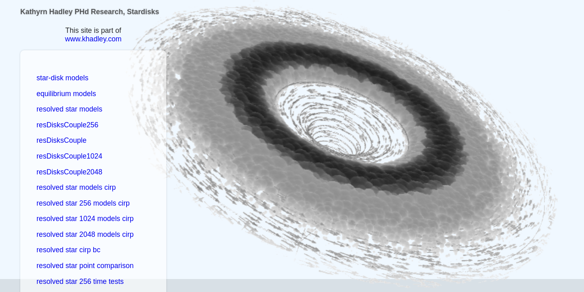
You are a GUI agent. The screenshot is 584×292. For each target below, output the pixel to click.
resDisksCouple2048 (69, 172)
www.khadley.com (93, 39)
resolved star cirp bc (68, 250)
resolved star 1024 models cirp (85, 219)
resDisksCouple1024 (69, 156)
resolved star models (69, 109)
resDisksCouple (61, 140)
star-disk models (62, 78)
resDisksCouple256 (67, 125)
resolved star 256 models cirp (83, 203)
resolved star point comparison (85, 266)
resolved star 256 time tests (80, 281)
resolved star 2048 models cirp (85, 234)
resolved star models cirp (76, 187)
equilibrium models (66, 94)
